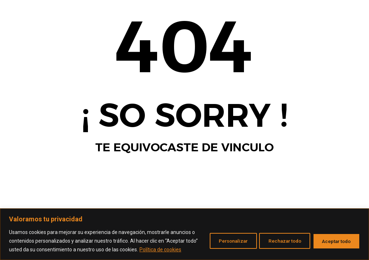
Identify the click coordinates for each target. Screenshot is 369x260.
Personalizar (220, 236)
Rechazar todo (277, 236)
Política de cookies (50, 249)
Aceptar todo (334, 236)
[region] (184, 230)
